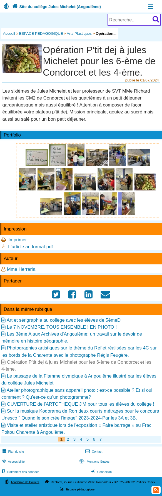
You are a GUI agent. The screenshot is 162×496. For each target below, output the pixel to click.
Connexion (101, 471)
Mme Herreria (21, 269)
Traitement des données (20, 471)
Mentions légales (93, 461)
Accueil (9, 33)
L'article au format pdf (30, 246)
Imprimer (17, 239)
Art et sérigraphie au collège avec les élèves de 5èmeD (64, 320)
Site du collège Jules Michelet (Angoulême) (56, 6)
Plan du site (12, 451)
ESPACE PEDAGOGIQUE (41, 33)
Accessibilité (13, 461)
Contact (93, 451)
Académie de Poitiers (25, 482)
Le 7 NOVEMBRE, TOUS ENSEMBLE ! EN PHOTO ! (62, 327)
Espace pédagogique (80, 489)
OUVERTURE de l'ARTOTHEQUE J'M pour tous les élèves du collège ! (80, 404)
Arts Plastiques (79, 33)
